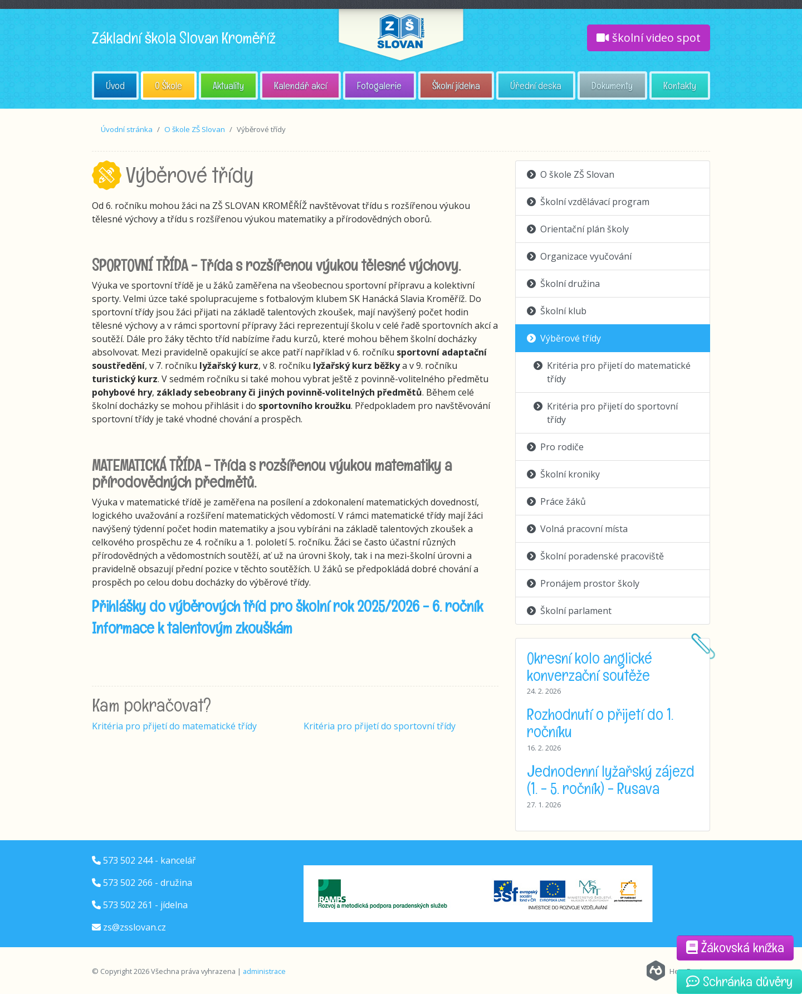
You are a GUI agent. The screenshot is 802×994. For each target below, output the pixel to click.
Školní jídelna (456, 85)
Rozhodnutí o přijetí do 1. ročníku (600, 723)
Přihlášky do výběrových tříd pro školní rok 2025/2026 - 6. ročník (287, 606)
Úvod (115, 85)
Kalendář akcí (300, 85)
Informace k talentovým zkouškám (192, 628)
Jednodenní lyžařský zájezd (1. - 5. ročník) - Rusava (611, 779)
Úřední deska (535, 85)
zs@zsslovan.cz (134, 927)
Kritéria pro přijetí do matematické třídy (174, 726)
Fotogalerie (379, 85)
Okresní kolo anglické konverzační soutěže (589, 666)
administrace (264, 971)
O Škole (168, 85)
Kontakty (679, 85)
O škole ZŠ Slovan (194, 129)
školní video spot (648, 37)
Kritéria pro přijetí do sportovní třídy (380, 726)
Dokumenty (612, 85)
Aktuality (228, 85)
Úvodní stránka (127, 129)
